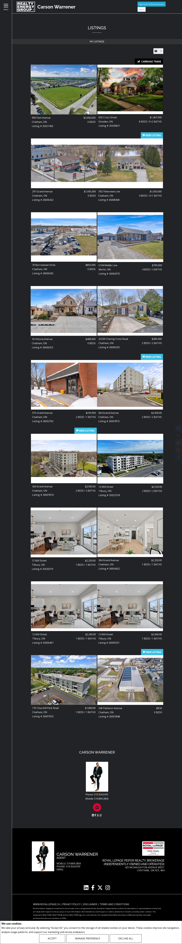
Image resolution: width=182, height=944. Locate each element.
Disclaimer (90, 904)
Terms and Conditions (114, 904)
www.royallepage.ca (46, 904)
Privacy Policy (93, 932)
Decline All (125, 938)
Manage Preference (87, 938)
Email (60, 869)
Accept (52, 938)
